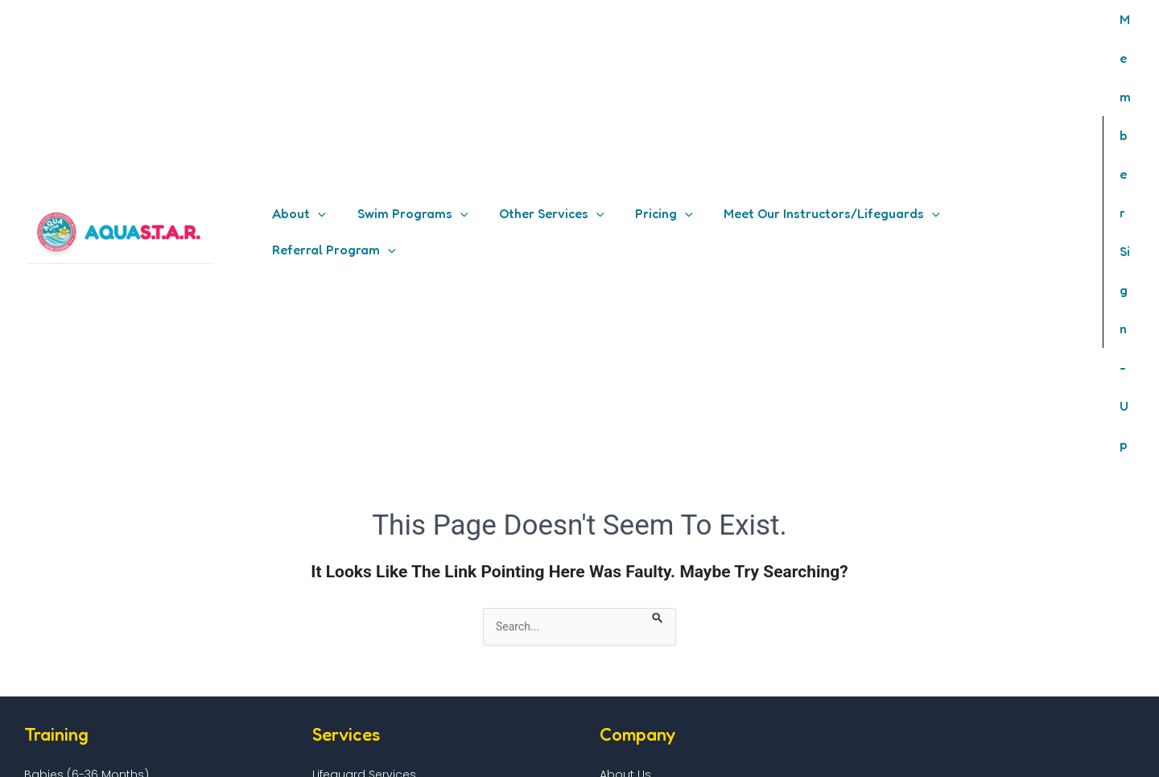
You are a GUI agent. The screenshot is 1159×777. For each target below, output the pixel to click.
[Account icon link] (1121, 58)
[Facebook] (1000, 753)
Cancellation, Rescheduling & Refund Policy (722, 711)
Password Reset (353, 692)
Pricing (618, 444)
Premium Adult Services (379, 444)
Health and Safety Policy (668, 657)
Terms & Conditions (656, 621)
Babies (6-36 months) (86, 427)
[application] (315, 58)
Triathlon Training (73, 516)
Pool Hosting (52, 621)
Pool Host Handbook (75, 638)
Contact (332, 711)
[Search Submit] (658, 268)
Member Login (349, 675)
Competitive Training (83, 498)
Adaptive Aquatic (73, 481)
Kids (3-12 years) (70, 444)
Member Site (344, 657)
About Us (625, 427)
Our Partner (632, 481)
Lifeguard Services (364, 427)
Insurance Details (65, 675)
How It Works (635, 462)
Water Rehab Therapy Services (399, 481)
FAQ (319, 621)
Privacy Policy (638, 638)
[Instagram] (1034, 753)
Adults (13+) (56, 462)
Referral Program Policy (666, 692)
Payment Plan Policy (657, 675)
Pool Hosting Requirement (90, 657)
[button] (296, 58)
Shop (614, 498)
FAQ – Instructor (353, 638)
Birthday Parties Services (382, 462)
